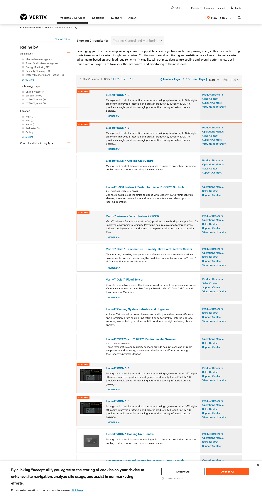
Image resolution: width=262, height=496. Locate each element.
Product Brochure (212, 102)
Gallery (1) (31, 132)
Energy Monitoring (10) (38, 67)
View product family (214, 114)
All (131, 90)
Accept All (227, 471)
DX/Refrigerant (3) (36, 99)
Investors (209, 7)
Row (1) (29, 120)
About (132, 18)
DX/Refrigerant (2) (36, 103)
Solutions (98, 18)
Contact (221, 7)
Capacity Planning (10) (38, 71)
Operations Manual (213, 139)
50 (125, 90)
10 (112, 90)
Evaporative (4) (34, 95)
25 (118, 90)
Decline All (183, 471)
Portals (195, 7)
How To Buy (219, 18)
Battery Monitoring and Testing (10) (45, 75)
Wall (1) (29, 116)
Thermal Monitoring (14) (39, 59)
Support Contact (212, 110)
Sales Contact (210, 106)
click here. (77, 490)
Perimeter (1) (33, 128)
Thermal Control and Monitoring (137, 40)
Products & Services (72, 18)
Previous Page (201, 90)
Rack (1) (30, 124)
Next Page (230, 90)
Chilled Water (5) (35, 91)
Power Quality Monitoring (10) (42, 63)
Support (116, 18)
